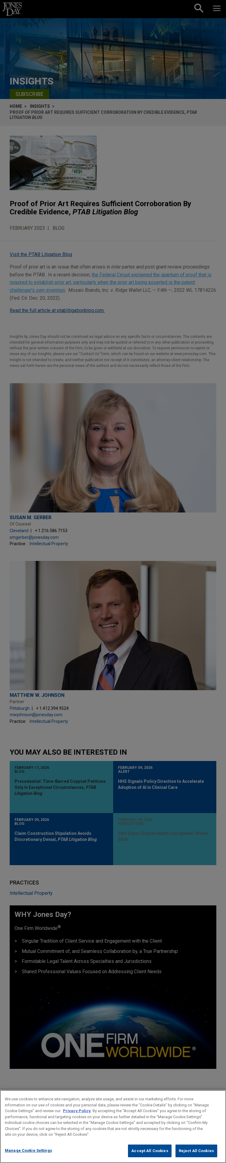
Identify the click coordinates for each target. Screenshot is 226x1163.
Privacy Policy (77, 1117)
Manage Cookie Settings (28, 1157)
